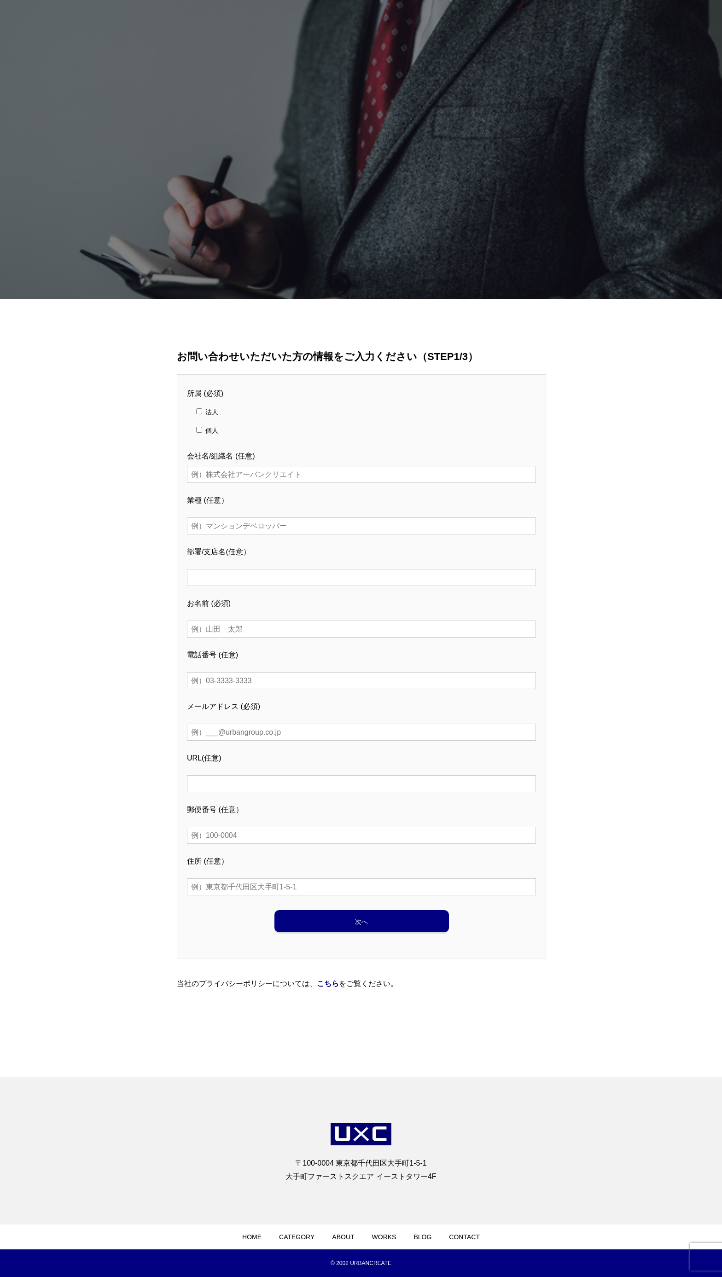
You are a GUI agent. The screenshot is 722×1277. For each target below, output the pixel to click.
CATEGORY (296, 1237)
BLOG (422, 1237)
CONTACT (464, 1237)
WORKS (384, 1237)
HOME (252, 1237)
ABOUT (343, 1237)
